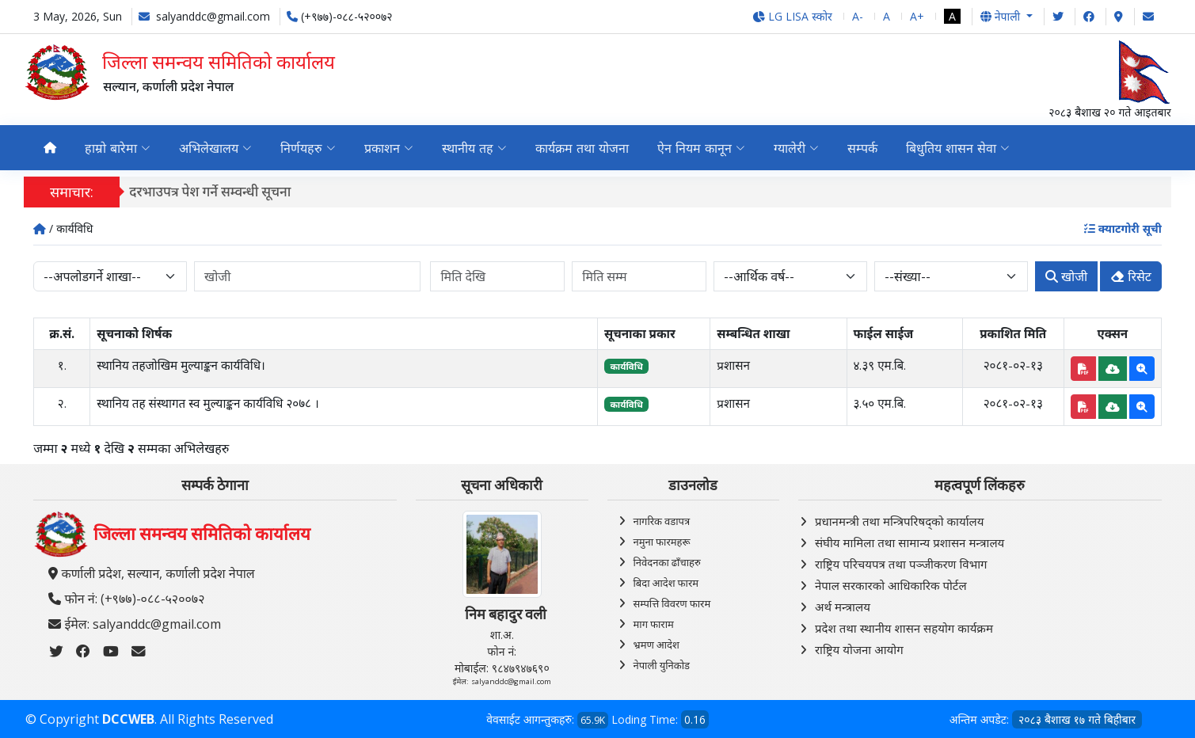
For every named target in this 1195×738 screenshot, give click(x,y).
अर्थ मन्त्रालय (842, 606)
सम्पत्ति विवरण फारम (672, 603)
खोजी (1066, 276)
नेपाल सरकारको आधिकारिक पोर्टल (891, 585)
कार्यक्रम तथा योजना (582, 148)
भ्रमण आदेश (656, 644)
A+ (917, 16)
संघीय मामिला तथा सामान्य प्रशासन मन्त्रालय (909, 542)
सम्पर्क (862, 148)
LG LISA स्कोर (792, 16)
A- (857, 16)
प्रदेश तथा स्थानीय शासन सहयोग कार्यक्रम (904, 628)
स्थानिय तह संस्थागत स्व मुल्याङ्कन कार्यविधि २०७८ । (207, 403)
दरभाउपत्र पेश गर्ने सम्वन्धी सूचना (220, 191)
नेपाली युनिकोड (662, 665)
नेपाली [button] (1001, 16)
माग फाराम (654, 624)
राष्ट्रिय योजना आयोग (859, 649)
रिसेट (1130, 276)
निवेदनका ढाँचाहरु (667, 562)
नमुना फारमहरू (662, 541)
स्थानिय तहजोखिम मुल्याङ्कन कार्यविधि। (180, 365)
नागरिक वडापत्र (662, 521)
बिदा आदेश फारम (666, 583)
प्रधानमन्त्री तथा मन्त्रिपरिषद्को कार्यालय (899, 521)
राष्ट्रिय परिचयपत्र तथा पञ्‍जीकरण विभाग (901, 564)
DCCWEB (128, 719)
